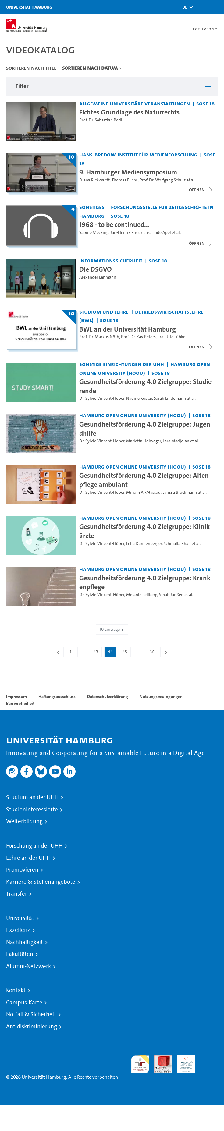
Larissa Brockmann (179, 492)
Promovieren (22, 870)
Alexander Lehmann (97, 277)
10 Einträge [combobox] (112, 629)
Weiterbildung (24, 821)
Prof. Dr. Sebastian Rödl (100, 120)
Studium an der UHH (32, 797)
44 (112, 653)
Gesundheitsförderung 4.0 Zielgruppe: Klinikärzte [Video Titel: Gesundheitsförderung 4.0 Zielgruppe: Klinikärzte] (144, 531)
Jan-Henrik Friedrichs (130, 232)
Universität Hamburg (29, 7)
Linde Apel (161, 232)
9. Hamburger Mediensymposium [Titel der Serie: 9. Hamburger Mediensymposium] (128, 172)
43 (97, 653)
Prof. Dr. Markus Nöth (99, 337)
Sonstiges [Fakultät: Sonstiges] (92, 207)
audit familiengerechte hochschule (140, 1064)
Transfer (16, 894)
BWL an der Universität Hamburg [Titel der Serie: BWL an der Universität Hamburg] (127, 329)
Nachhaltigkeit (24, 942)
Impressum (16, 697)
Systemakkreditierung (209, 1058)
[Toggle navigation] (216, 7)
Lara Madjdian (176, 441)
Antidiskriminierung (31, 1027)
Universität (20, 918)
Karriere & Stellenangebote (40, 882)
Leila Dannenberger (144, 543)
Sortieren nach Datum (90, 68)
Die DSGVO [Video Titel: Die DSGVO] (95, 269)
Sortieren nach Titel (31, 68)
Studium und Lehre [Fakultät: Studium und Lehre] (104, 311)
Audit (159, 1058)
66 (153, 653)
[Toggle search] (201, 7)
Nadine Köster (139, 398)
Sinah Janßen (171, 595)
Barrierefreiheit (20, 703)
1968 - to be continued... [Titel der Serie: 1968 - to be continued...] (114, 224)
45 (126, 653)
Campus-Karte (24, 1002)
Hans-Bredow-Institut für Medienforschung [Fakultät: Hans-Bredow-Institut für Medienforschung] (138, 154)
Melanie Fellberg (141, 595)
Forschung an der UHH (34, 846)
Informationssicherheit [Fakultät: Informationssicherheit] (110, 260)
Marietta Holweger (143, 441)
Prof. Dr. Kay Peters (138, 337)
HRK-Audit (182, 1062)
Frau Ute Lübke (171, 337)
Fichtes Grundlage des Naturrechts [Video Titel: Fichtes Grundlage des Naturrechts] (129, 112)
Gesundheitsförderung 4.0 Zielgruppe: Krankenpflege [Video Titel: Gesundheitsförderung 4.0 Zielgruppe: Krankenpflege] (145, 582)
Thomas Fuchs (125, 180)
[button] (184, 7)
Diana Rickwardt (94, 180)
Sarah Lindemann (170, 398)
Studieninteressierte (32, 809)
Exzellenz (18, 930)
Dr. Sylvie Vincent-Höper (101, 398)
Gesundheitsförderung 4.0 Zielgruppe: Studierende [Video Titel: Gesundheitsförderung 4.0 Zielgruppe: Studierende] (145, 386)
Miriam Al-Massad (143, 492)
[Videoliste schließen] (201, 189)
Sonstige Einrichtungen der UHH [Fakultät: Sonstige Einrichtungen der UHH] (121, 364)
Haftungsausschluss (57, 697)
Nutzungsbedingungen (161, 697)
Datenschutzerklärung (107, 697)
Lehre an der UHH (28, 858)
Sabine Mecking (93, 232)
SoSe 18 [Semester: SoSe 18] (205, 103)
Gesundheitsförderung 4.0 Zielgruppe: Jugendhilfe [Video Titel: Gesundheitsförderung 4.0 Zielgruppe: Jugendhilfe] (144, 429)
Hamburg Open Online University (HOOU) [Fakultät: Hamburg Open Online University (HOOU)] (132, 415)
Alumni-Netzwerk (28, 966)
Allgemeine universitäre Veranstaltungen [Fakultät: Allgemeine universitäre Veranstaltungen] (134, 103)
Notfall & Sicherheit (31, 1014)
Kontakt (16, 990)
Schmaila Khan (177, 543)
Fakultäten (19, 954)
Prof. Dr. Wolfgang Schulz (163, 180)
